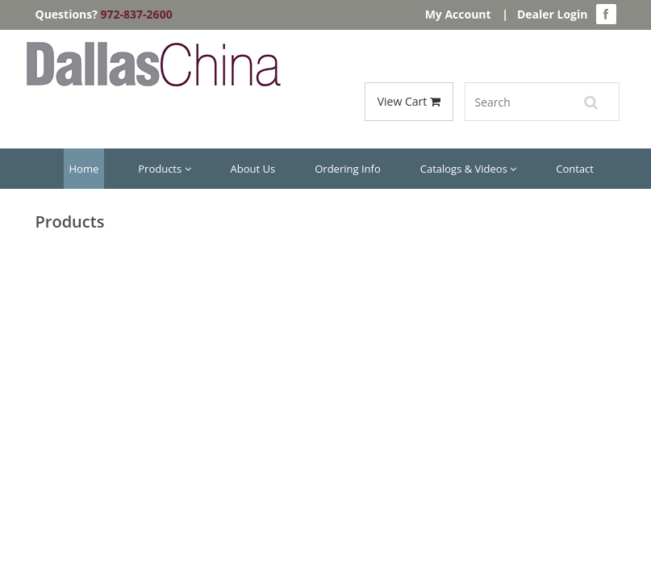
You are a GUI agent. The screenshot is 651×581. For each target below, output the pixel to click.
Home (84, 168)
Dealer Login (552, 14)
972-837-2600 (137, 14)
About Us (253, 168)
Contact (575, 168)
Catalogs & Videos (468, 168)
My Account (458, 14)
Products (164, 168)
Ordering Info (347, 168)
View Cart (409, 101)
